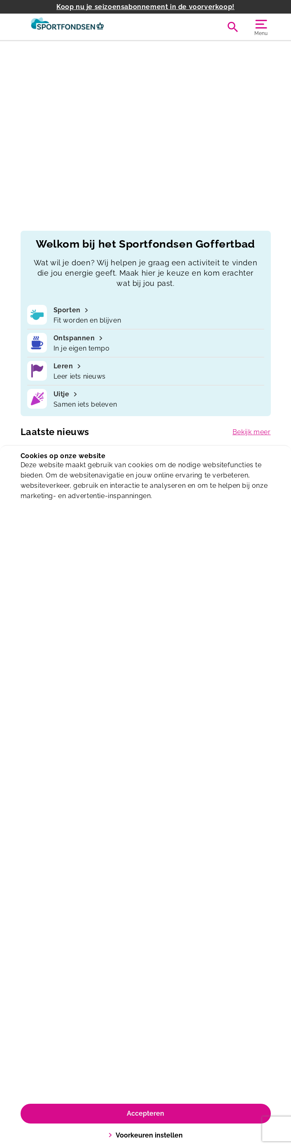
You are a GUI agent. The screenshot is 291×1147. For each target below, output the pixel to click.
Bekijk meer (252, 432)
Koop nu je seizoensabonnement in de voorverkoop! (145, 7)
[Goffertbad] (83, 27)
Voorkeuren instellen (145, 1135)
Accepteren (145, 1113)
